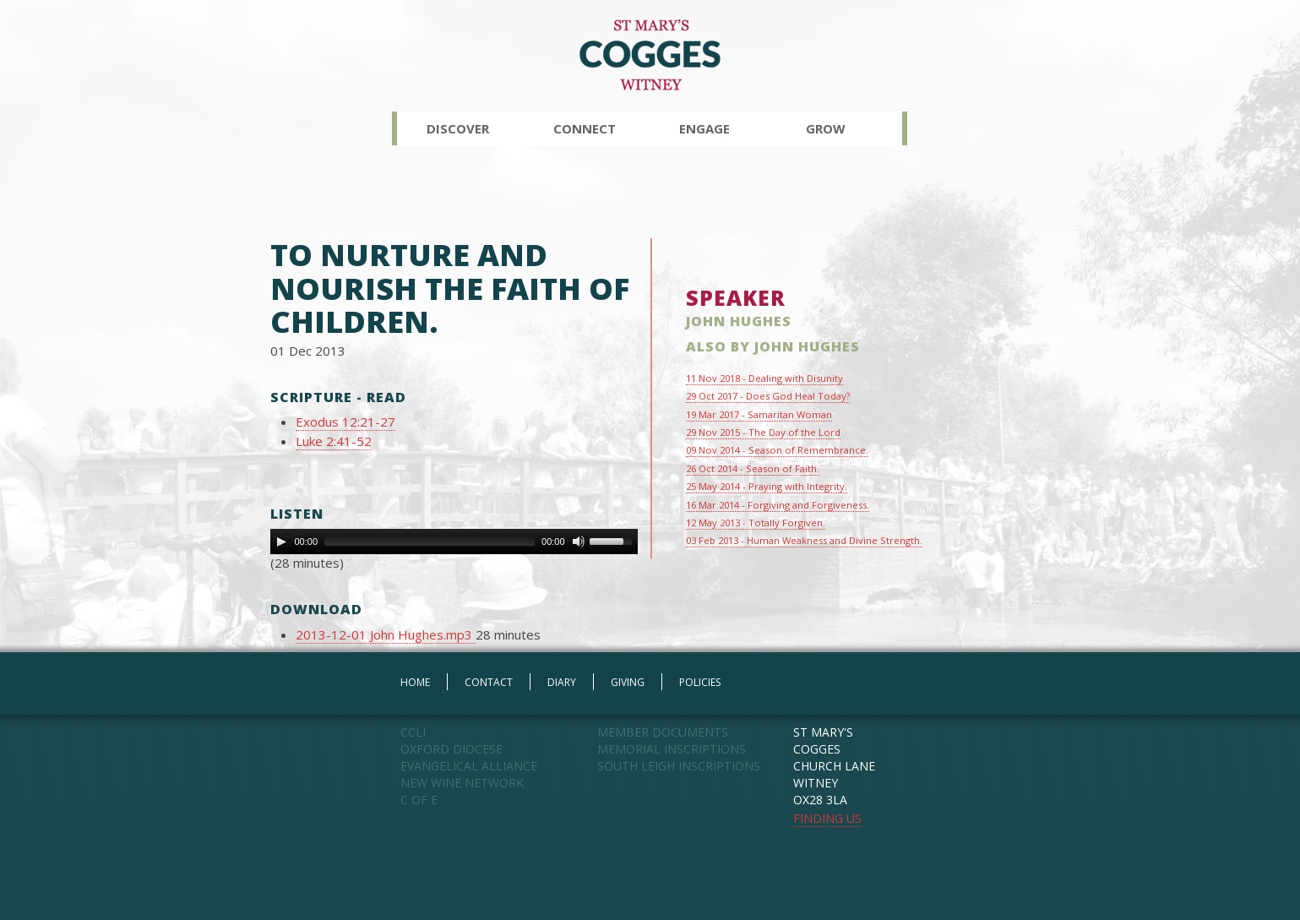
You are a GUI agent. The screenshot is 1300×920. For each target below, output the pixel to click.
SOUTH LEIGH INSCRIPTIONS (678, 766)
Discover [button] (458, 128)
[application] (454, 541)
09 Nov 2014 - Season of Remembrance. (777, 450)
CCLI (413, 732)
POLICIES (700, 682)
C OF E (419, 800)
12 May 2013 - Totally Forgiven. (755, 522)
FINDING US (827, 818)
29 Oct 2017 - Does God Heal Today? (768, 395)
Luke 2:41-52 (334, 441)
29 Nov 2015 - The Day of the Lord (763, 432)
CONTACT (489, 682)
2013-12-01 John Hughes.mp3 (386, 634)
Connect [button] (584, 128)
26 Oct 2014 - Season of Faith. (752, 468)
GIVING (628, 682)
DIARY (561, 682)
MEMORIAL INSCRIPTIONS (671, 749)
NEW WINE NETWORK (462, 783)
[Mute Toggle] (578, 541)
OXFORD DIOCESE (451, 749)
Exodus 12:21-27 (345, 421)
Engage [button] (704, 128)
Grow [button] (826, 128)
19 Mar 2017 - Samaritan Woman (759, 414)
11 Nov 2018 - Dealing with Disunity (764, 378)
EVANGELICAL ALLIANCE (468, 766)
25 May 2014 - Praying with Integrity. (766, 486)
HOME (415, 682)
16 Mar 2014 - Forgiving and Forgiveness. (777, 504)
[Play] (281, 541)
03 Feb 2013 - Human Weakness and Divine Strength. (804, 540)
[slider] (429, 541)
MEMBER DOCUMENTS (662, 732)
